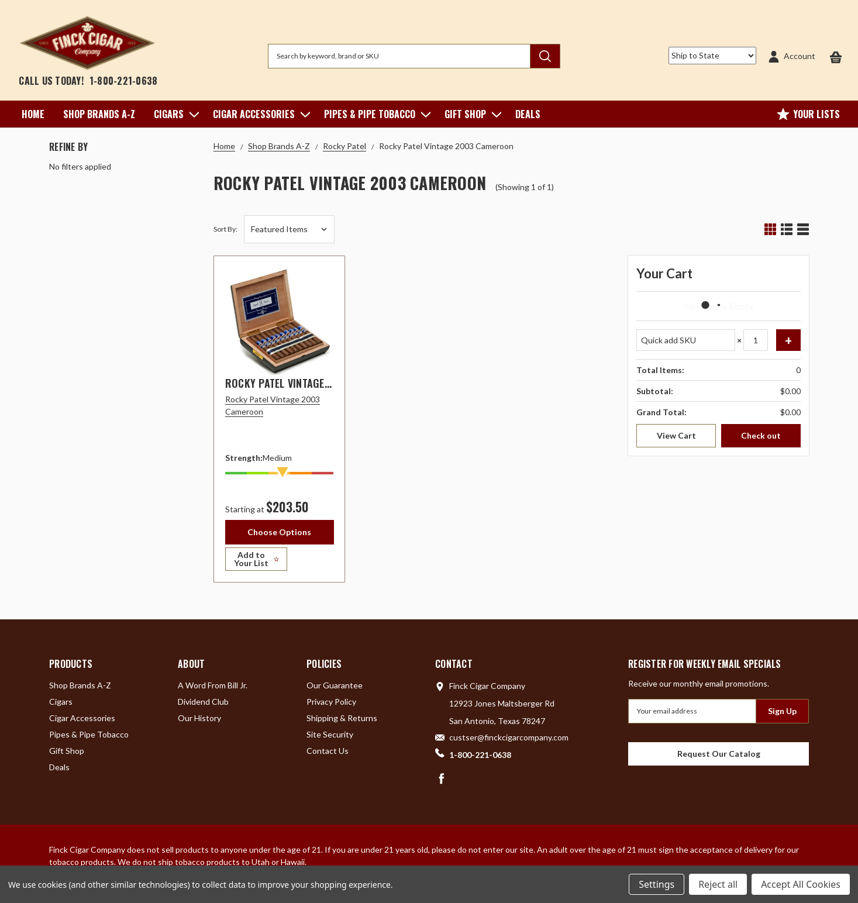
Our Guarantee (334, 689)
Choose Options (279, 532)
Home (33, 114)
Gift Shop (470, 114)
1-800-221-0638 (123, 81)
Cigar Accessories (259, 114)
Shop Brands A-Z (99, 114)
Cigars (174, 114)
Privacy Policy (331, 705)
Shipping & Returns (341, 721)
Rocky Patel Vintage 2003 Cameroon (314, 383)
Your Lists (808, 114)
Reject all (718, 884)
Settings (656, 884)
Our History (199, 721)
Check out (761, 435)
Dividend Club (203, 705)
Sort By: (225, 229)
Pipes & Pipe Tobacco (375, 114)
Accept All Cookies (800, 884)
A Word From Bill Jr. (212, 689)
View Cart (676, 435)
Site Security (329, 738)
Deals (527, 114)
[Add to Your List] (279, 562)
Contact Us (327, 754)
